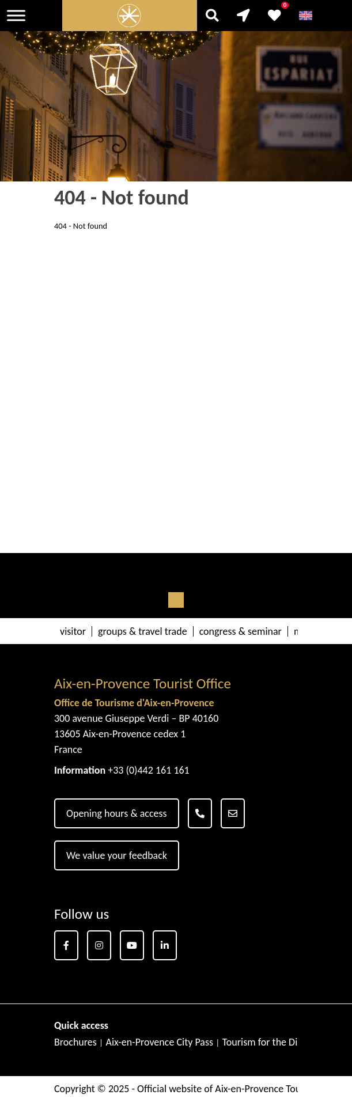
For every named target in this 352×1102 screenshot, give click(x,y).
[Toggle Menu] (16, 15)
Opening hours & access (116, 813)
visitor (73, 631)
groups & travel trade (142, 631)
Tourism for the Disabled (273, 1042)
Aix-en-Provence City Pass (159, 1042)
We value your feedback (116, 855)
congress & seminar (240, 631)
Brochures (75, 1042)
